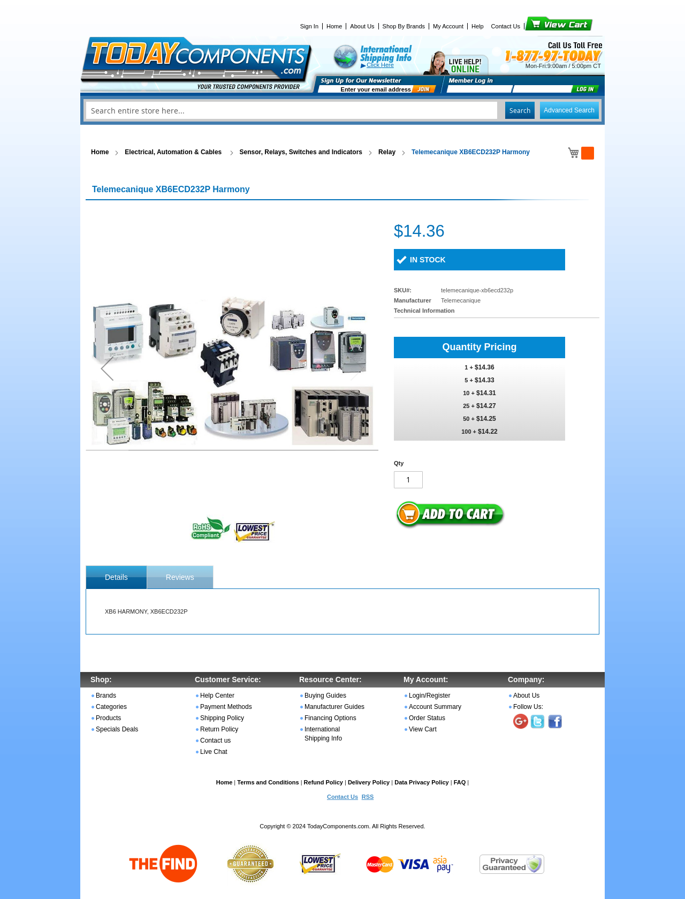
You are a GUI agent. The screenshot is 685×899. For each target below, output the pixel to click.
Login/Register (429, 695)
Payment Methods (226, 707)
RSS (368, 797)
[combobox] (342, 110)
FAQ (460, 782)
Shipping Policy (222, 718)
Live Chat (213, 752)
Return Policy (219, 729)
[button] (107, 368)
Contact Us (505, 26)
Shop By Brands (404, 26)
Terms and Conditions (268, 782)
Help (477, 26)
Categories (111, 707)
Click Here (380, 65)
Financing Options (330, 718)
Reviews (180, 577)
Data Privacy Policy (421, 782)
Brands (106, 695)
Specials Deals (117, 729)
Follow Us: (528, 707)
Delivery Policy (369, 782)
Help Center (217, 695)
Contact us (215, 740)
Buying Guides (325, 695)
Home (334, 26)
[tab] (116, 577)
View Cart (540, 26)
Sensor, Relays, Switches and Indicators (301, 152)
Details (116, 577)
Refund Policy (323, 782)
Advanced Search (569, 110)
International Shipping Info (323, 734)
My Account (448, 26)
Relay (386, 152)
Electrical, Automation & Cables (174, 152)
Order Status (427, 718)
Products (108, 718)
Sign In (309, 26)
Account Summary (435, 707)
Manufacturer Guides (334, 707)
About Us (362, 26)
